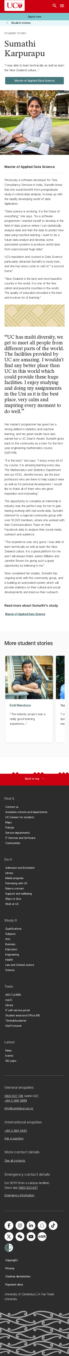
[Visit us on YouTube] (30, 1236)
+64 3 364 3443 (15, 1130)
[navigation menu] (62, 6)
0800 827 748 (13, 1096)
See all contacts (14, 1160)
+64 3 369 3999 (15, 1100)
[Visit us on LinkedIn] (30, 1225)
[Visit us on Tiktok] (53, 1225)
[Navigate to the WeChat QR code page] (19, 1236)
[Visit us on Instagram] (19, 1225)
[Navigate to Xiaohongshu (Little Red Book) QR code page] (42, 1236)
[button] (34, 16)
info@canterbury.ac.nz (18, 1108)
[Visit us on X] (8, 1236)
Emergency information (19, 1195)
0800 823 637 (28, 1188)
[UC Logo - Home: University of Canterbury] (14, 5)
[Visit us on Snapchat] (42, 1225)
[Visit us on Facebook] (8, 1225)
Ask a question (14, 1138)
